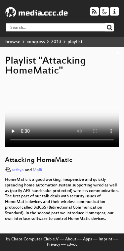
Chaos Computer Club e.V (35, 239)
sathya (18, 170)
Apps (87, 239)
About (70, 239)
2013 (56, 42)
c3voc (72, 244)
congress (35, 42)
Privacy (53, 244)
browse (13, 42)
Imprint (105, 239)
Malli (37, 170)
